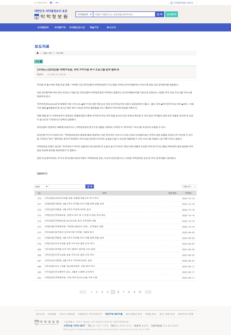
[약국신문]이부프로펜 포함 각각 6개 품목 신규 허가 (69, 254)
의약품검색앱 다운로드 (184, 2)
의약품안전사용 (77, 27)
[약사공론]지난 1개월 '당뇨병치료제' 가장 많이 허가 (70, 266)
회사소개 (111, 27)
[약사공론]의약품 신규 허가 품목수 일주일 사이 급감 (70, 249)
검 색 (159, 14)
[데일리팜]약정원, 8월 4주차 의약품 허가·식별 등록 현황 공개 (74, 237)
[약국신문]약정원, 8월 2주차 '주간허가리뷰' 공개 (68, 260)
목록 (37, 61)
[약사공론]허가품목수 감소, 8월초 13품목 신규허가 (69, 271)
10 (139, 292)
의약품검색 (83, 14)
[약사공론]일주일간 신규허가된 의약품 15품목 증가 (69, 232)
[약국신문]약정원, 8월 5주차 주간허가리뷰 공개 (68, 209)
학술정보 (94, 27)
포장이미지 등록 (185, 314)
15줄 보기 (187, 186)
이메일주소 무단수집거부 (90, 314)
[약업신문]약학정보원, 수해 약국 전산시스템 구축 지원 (71, 277)
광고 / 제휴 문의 (167, 314)
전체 (37, 186)
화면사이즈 (42, 2)
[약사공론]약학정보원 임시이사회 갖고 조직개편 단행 (70, 220)
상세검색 (171, 14)
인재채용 (52, 314)
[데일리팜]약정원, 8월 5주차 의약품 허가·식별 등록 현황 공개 (74, 203)
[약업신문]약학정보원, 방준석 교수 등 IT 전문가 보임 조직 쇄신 (75, 215)
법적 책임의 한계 (134, 314)
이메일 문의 (150, 314)
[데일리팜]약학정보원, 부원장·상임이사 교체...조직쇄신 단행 (74, 226)
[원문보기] (42, 173)
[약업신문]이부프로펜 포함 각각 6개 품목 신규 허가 (69, 243)
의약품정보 (60, 27)
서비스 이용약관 (67, 314)
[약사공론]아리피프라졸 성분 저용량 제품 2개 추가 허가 (72, 198)
